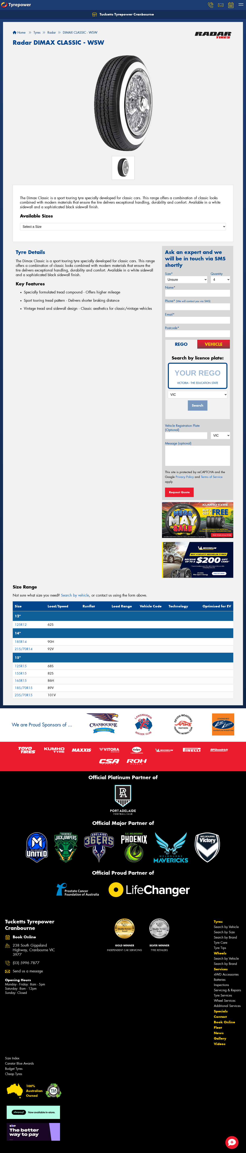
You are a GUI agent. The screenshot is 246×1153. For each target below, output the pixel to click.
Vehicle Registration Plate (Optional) (182, 428)
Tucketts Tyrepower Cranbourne (123, 14)
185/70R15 (24, 688)
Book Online (224, 1022)
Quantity (217, 274)
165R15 (21, 681)
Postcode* (172, 328)
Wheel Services (224, 1001)
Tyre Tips (220, 948)
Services (221, 969)
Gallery (220, 1038)
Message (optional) (178, 443)
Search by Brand (225, 937)
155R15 (21, 673)
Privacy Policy (185, 477)
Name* (170, 287)
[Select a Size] (123, 226)
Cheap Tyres (13, 1074)
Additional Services (227, 1006)
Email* (170, 314)
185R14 (21, 642)
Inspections (221, 985)
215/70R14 (24, 649)
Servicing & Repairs (227, 990)
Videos (219, 1044)
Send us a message (28, 971)
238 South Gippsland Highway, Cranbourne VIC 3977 (34, 950)
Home (19, 32)
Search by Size (224, 932)
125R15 (21, 666)
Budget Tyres (13, 1069)
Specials (221, 1011)
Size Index (12, 1058)
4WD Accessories (226, 974)
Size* (169, 274)
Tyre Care (220, 943)
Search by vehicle (75, 595)
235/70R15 (24, 695)
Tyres (218, 921)
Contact (220, 1016)
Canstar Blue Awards (19, 1063)
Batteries (219, 980)
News (219, 1033)
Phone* (187, 301)
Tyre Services (223, 995)
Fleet (218, 1027)
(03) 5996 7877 (26, 963)
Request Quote (179, 492)
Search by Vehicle (226, 927)
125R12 (21, 625)
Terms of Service (212, 477)
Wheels (220, 953)
